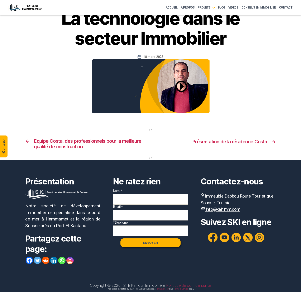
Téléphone (120, 223)
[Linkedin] (53, 261)
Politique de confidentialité (188, 286)
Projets (204, 7)
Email (118, 207)
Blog (221, 7)
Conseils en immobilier (259, 7)
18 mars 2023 (153, 57)
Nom (117, 192)
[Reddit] (45, 261)
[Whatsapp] (62, 261)
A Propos (188, 7)
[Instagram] (70, 261)
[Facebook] (29, 261)
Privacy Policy (162, 289)
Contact (286, 7)
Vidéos (233, 7)
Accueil (171, 7)
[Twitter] (37, 261)
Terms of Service (180, 289)
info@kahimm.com (223, 210)
